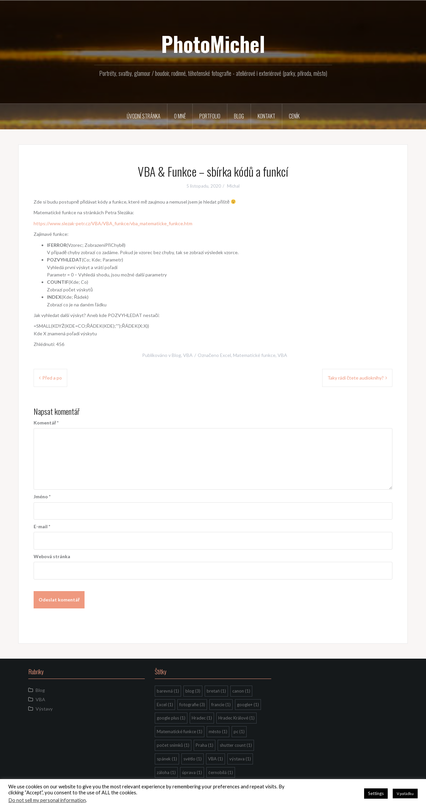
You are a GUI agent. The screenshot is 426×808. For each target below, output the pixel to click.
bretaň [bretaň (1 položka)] (216, 691)
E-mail (42, 526)
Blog (239, 116)
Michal (233, 186)
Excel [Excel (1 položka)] (165, 704)
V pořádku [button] (405, 793)
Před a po (52, 378)
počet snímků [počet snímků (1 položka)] (173, 745)
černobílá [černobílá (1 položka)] (220, 772)
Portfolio (209, 116)
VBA (188, 355)
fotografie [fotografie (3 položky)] (192, 704)
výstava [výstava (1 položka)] (240, 758)
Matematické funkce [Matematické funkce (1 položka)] (179, 731)
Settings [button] (376, 793)
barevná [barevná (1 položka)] (168, 691)
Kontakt (266, 116)
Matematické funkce (254, 355)
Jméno (42, 496)
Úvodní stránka (143, 116)
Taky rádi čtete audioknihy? (355, 378)
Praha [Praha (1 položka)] (204, 745)
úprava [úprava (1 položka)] (192, 772)
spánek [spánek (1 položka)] (167, 758)
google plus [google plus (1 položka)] (171, 718)
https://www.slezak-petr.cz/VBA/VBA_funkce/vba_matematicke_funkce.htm (113, 223)
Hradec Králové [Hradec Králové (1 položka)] (236, 718)
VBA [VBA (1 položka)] (215, 758)
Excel (225, 355)
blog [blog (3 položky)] (192, 691)
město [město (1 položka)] (218, 731)
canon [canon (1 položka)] (241, 691)
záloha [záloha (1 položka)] (166, 772)
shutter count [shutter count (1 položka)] (236, 745)
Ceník (294, 116)
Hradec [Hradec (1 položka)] (202, 718)
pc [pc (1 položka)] (239, 731)
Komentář (46, 422)
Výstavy (44, 709)
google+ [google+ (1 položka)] (248, 704)
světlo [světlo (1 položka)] (192, 758)
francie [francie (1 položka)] (221, 704)
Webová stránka (52, 556)
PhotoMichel (213, 43)
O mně (180, 116)
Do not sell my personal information (47, 800)
